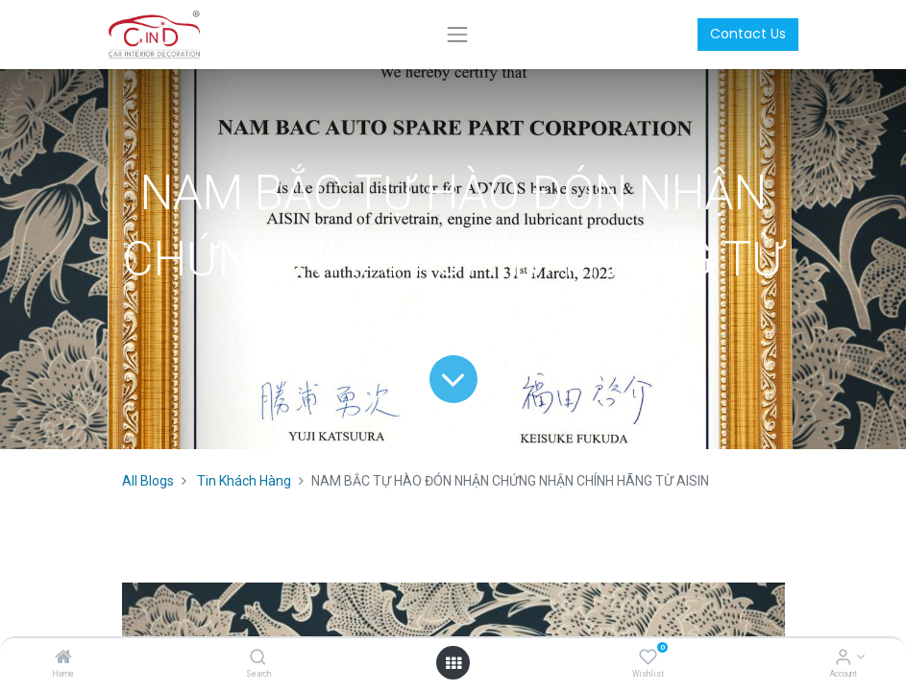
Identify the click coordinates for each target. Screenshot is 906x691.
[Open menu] (453, 663)
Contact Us (748, 33)
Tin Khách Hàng (244, 480)
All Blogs (148, 480)
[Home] (63, 658)
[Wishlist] (648, 658)
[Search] (258, 658)
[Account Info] (843, 658)
